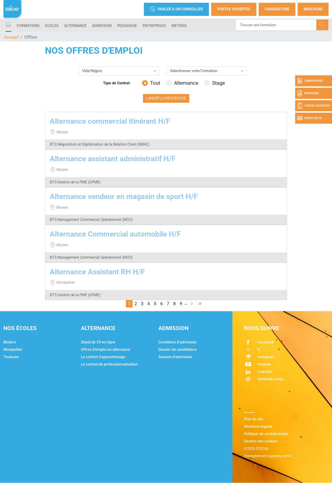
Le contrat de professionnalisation (109, 364)
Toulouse (11, 357)
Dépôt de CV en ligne (98, 342)
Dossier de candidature (177, 349)
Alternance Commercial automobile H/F (115, 234)
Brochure (313, 9)
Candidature (277, 9)
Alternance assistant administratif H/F (113, 158)
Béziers (9, 342)
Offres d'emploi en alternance (105, 349)
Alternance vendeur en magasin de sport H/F (124, 196)
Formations (28, 25)
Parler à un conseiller (176, 9)
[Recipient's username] (276, 25)
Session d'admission (175, 357)
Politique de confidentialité (266, 434)
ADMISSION (102, 25)
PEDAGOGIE (127, 25)
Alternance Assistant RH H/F (97, 271)
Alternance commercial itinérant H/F (110, 121)
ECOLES (52, 25)
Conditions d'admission (177, 342)
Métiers (179, 25)
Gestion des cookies (260, 441)
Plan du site (253, 419)
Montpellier (12, 349)
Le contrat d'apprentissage (103, 357)
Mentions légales (258, 426)
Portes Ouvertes (233, 9)
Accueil (11, 37)
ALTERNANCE (75, 25)
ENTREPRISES (154, 25)
